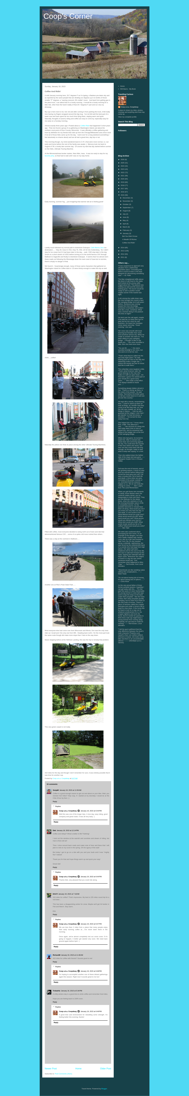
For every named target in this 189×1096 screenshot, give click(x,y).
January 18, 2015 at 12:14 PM (68, 830)
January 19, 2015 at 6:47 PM (91, 924)
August (125, 211)
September (127, 207)
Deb (54, 830)
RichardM (56, 955)
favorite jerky (49, 156)
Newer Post (51, 1068)
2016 (123, 192)
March (125, 227)
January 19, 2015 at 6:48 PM (91, 971)
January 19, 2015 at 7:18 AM (68, 894)
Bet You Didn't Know (129, 236)
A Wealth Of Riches (129, 239)
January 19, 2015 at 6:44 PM (91, 811)
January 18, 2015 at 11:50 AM (70, 790)
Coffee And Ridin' (128, 243)
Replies (58, 806)
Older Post (105, 1068)
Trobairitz (56, 991)
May (124, 220)
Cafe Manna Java (97, 248)
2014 (123, 248)
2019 (123, 182)
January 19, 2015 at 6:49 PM (91, 1011)
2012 (123, 254)
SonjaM (56, 790)
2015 (123, 195)
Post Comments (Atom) (63, 1074)
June (125, 217)
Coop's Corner (68, 16)
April (124, 224)
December (127, 198)
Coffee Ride (84, 126)
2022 (123, 172)
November (127, 201)
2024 (123, 166)
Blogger (104, 1089)
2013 (123, 251)
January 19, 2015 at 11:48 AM (72, 955)
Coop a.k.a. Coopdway (68, 811)
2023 (123, 169)
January (126, 233)
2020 (123, 179)
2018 (123, 185)
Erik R (55, 894)
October (126, 204)
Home (78, 1068)
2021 (123, 176)
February (126, 230)
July (124, 214)
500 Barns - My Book (128, 89)
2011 (123, 257)
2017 (123, 188)
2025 (123, 163)
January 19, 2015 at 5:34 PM (71, 991)
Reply (55, 801)
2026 (123, 159)
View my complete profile (127, 117)
